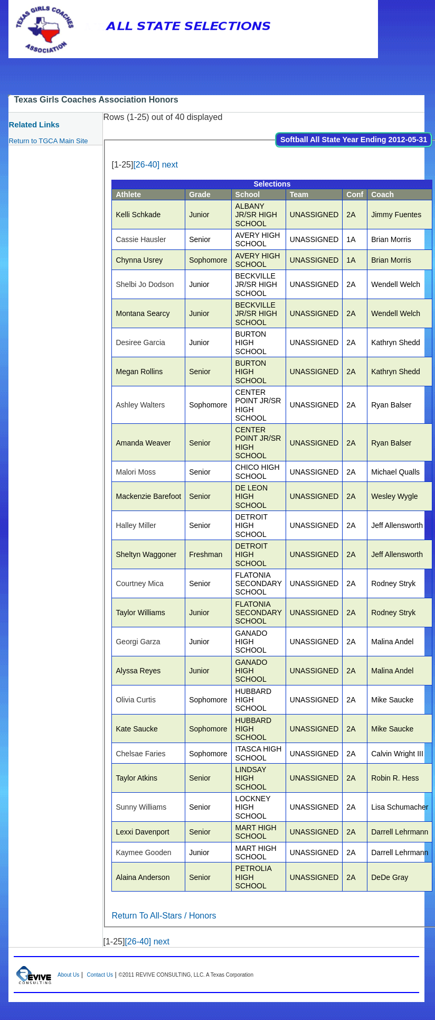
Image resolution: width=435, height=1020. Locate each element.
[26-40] (146, 164)
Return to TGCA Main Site (48, 141)
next (170, 164)
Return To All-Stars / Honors (163, 915)
